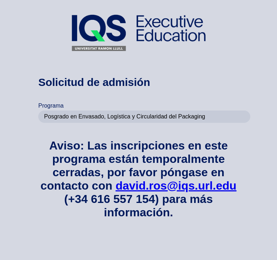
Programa (50, 106)
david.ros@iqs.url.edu (175, 185)
